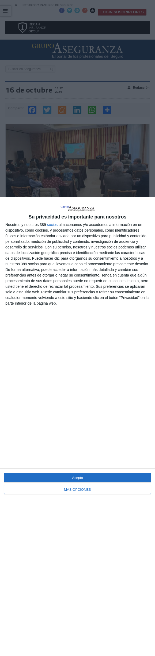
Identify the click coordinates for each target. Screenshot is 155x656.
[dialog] (77, 426)
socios (52, 225)
